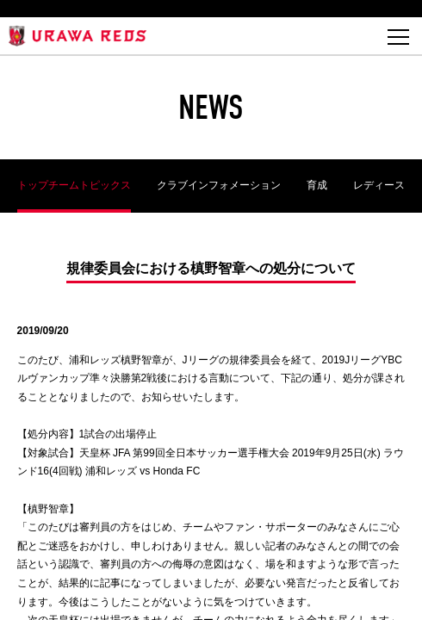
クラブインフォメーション (219, 185)
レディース (379, 185)
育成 (317, 185)
